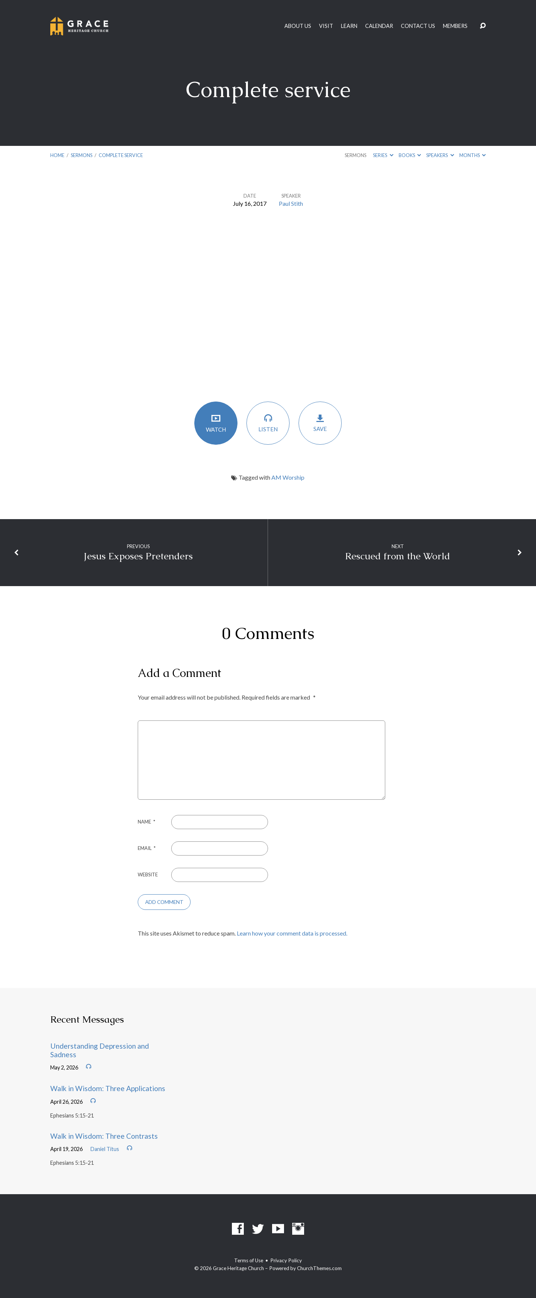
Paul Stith (291, 203)
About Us (297, 26)
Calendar (379, 26)
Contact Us (418, 26)
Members (455, 26)
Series (383, 155)
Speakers (440, 155)
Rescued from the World (397, 556)
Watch (216, 423)
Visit (326, 26)
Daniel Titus (104, 1149)
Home (57, 155)
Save (320, 423)
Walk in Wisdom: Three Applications (107, 1088)
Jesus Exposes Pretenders (138, 556)
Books (410, 155)
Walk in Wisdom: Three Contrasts (104, 1136)
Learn (349, 26)
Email (147, 848)
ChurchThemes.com (319, 1268)
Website (148, 874)
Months (472, 155)
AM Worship (287, 477)
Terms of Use (248, 1260)
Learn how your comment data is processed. (292, 933)
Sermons (81, 155)
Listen (268, 422)
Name (146, 822)
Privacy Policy (286, 1260)
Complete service (121, 155)
